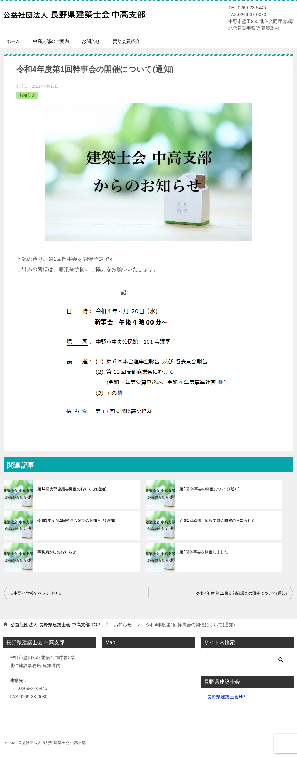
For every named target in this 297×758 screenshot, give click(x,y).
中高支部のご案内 (51, 41)
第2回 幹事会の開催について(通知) (209, 489)
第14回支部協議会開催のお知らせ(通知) (71, 489)
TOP (55, 624)
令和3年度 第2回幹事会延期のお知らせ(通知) (76, 520)
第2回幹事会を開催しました (203, 552)
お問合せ (91, 41)
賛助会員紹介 (126, 41)
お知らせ (27, 95)
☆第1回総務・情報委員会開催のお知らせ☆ (217, 520)
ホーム (13, 41)
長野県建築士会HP (226, 696)
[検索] (247, 660)
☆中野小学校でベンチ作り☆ (36, 593)
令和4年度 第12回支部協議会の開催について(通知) (241, 593)
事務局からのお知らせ (56, 552)
